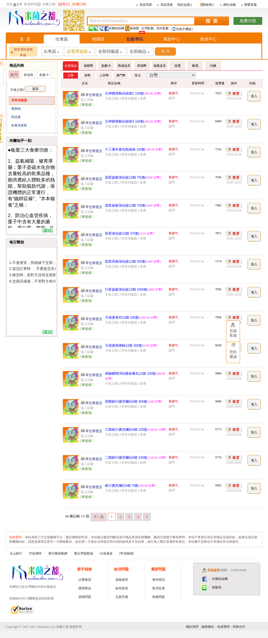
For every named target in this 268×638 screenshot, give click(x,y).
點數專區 (135, 39)
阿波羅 (16, 117)
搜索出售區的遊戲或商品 (110, 21)
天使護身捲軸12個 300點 (124, 345)
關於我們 (192, 627)
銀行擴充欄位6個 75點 (122, 485)
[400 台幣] (154, 261)
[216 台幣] (147, 233)
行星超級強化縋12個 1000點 (126, 289)
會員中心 (208, 39)
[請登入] (64, 4)
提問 (172, 98)
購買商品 (85, 588)
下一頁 (98, 517)
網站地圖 (228, 4)
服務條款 (208, 627)
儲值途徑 (121, 579)
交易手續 (121, 597)
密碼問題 (85, 597)
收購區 (98, 39)
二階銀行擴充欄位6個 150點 (126, 457)
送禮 (143, 98)
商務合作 (239, 627)
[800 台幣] (156, 289)
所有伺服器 (19, 100)
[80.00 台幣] (153, 93)
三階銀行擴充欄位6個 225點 (126, 429)
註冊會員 (85, 579)
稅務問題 (158, 597)
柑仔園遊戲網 (57, 553)
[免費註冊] (79, 4)
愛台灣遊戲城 (83, 553)
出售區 (61, 39)
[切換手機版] (182, 29)
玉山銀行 (16, 553)
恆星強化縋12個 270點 (122, 233)
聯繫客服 (249, 4)
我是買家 (144, 4)
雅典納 (16, 108)
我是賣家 (165, 4)
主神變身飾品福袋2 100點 (124, 93)
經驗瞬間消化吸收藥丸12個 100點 (130, 373)
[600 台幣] (154, 177)
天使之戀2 (28, 90)
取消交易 (158, 588)
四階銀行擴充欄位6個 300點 (126, 401)
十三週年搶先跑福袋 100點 (125, 149)
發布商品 (158, 579)
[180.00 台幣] (157, 429)
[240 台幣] (150, 345)
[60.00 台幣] (147, 485)
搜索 (211, 20)
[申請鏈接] (126, 553)
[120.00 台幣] (157, 457)
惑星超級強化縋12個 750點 (125, 177)
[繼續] (47, 230)
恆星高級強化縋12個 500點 (125, 261)
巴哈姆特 (35, 553)
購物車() (206, 4)
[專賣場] (86, 105)
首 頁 (25, 39)
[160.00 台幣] (149, 317)
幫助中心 (171, 39)
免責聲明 (223, 627)
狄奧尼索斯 (19, 125)
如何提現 (121, 588)
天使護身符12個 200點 (122, 317)
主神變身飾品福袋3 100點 (124, 121)
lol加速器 (106, 553)
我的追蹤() (184, 4)
